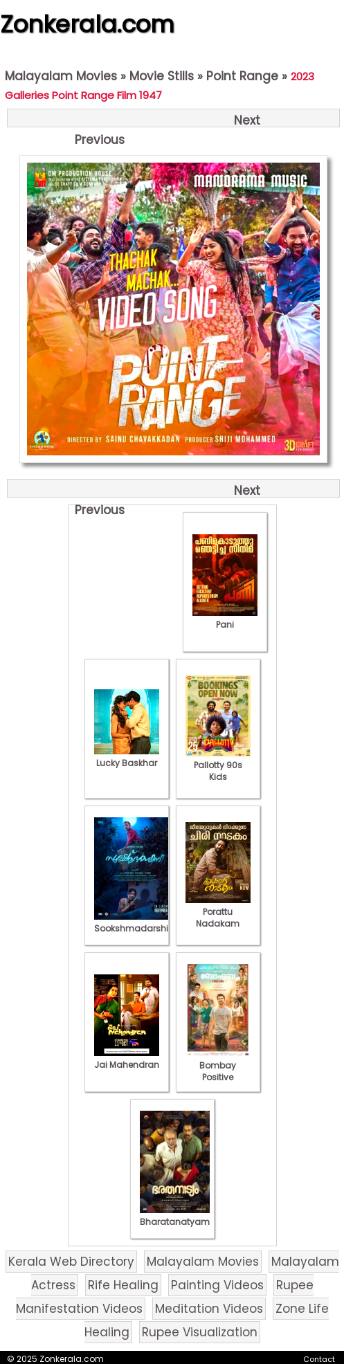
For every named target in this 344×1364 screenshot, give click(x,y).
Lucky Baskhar (126, 757)
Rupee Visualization (199, 1332)
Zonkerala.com (87, 24)
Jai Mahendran (126, 1059)
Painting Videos (217, 1285)
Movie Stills (161, 76)
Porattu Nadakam (218, 911)
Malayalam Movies (61, 76)
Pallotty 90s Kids (218, 765)
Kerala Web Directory (71, 1261)
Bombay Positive (218, 1065)
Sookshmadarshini (135, 922)
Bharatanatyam (175, 1216)
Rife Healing (123, 1285)
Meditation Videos (209, 1308)
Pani (224, 618)
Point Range (242, 76)
